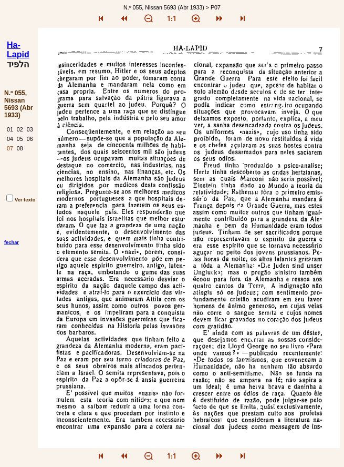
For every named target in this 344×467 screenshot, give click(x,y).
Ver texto (20, 199)
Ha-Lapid (18, 49)
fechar (11, 242)
